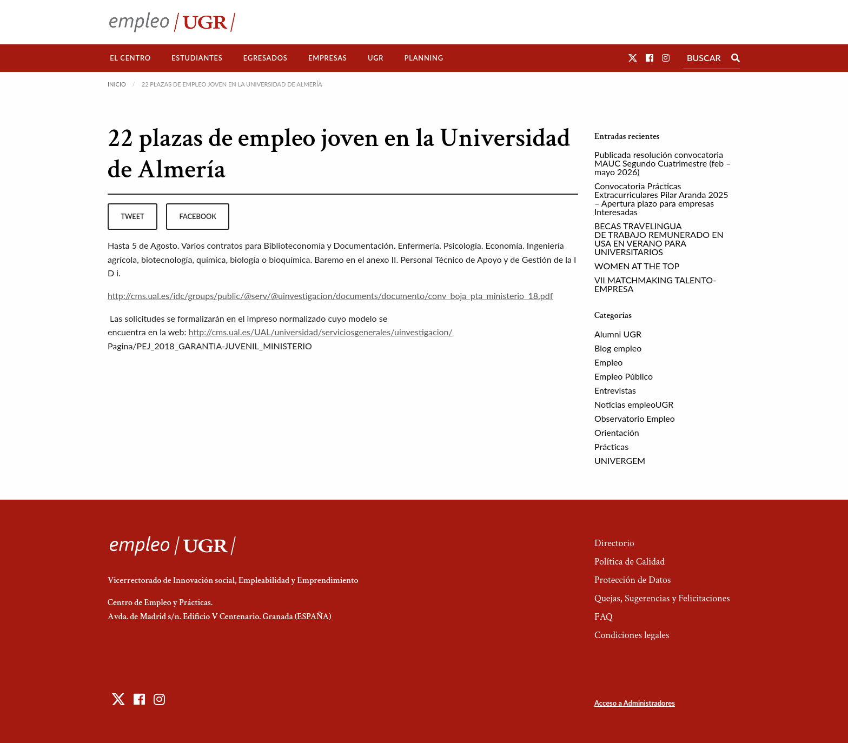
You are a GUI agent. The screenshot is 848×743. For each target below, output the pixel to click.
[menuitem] (130, 58)
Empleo (608, 362)
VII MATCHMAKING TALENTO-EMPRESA (655, 284)
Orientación (616, 432)
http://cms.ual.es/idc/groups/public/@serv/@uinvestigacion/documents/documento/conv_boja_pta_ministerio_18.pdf (330, 295)
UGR (375, 58)
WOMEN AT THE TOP (636, 266)
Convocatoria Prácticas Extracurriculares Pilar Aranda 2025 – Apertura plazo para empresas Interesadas (661, 199)
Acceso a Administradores (634, 703)
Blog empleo (617, 348)
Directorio (614, 543)
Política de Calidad (629, 561)
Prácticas (611, 446)
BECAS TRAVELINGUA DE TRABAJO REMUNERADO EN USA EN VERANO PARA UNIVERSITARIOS (659, 239)
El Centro (130, 58)
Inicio (117, 84)
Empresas (327, 58)
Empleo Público (623, 376)
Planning (424, 58)
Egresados (265, 58)
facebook (198, 216)
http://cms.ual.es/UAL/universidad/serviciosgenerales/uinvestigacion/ (321, 332)
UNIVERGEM (619, 460)
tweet (132, 216)
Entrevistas (615, 390)
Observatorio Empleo (634, 418)
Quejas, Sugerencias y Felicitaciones (662, 598)
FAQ (603, 617)
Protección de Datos (632, 580)
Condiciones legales (631, 635)
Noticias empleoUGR (633, 404)
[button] (632, 57)
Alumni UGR (617, 334)
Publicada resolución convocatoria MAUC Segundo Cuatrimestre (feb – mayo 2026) (662, 163)
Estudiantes (196, 58)
